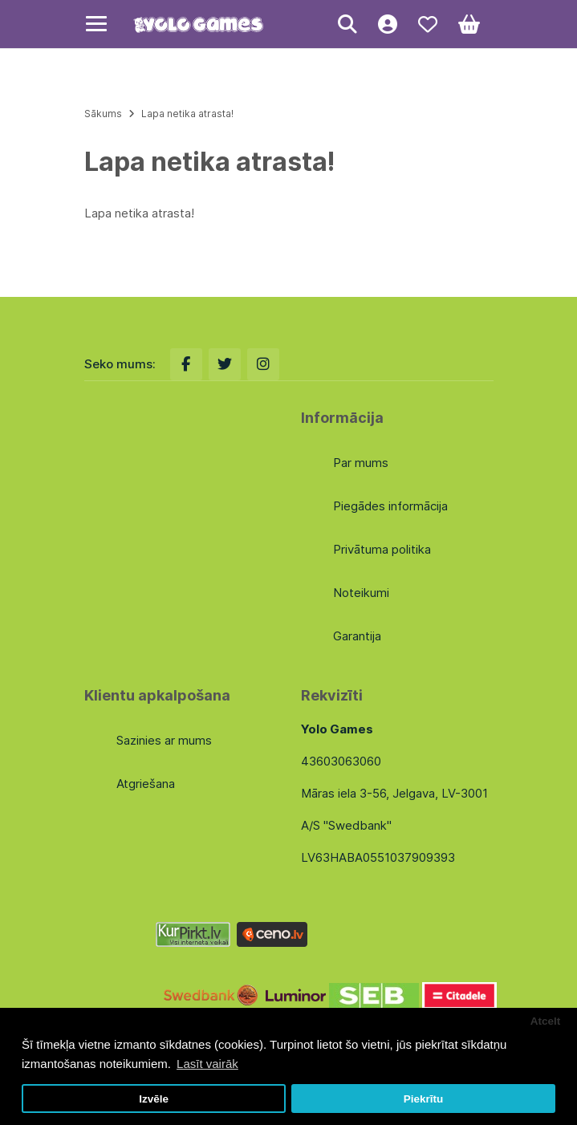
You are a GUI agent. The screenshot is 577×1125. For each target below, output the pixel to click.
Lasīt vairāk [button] (207, 1063)
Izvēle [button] (154, 1099)
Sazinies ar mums (164, 740)
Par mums (360, 462)
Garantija (357, 636)
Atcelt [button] (545, 1021)
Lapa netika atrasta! (187, 114)
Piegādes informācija (390, 506)
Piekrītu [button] (424, 1099)
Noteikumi (361, 592)
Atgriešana (145, 783)
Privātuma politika (382, 549)
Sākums (103, 114)
